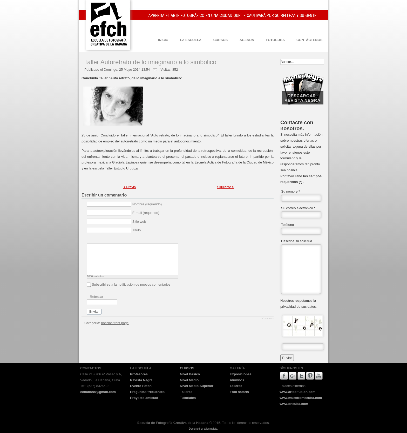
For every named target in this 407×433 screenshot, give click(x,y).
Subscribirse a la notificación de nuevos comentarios (131, 284)
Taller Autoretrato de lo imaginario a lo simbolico (150, 61)
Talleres (186, 392)
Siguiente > (225, 187)
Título (136, 230)
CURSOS (220, 40)
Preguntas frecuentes (147, 392)
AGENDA (247, 40)
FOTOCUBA (275, 40)
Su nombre (290, 191)
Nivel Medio (189, 380)
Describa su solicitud (296, 241)
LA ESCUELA (191, 40)
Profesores (139, 374)
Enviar (94, 311)
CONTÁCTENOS (309, 40)
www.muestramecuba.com (301, 398)
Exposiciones (241, 374)
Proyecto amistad (144, 398)
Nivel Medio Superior (196, 386)
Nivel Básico (190, 374)
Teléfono (287, 225)
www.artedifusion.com (297, 392)
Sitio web (139, 222)
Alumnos (237, 380)
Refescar (96, 297)
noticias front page (114, 323)
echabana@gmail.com (98, 392)
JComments (267, 318)
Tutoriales (188, 398)
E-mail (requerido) (145, 213)
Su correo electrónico (298, 208)
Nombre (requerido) (147, 204)
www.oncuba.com (294, 404)
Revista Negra (141, 380)
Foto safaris (239, 392)
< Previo (129, 187)
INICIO (163, 40)
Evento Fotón (141, 386)
